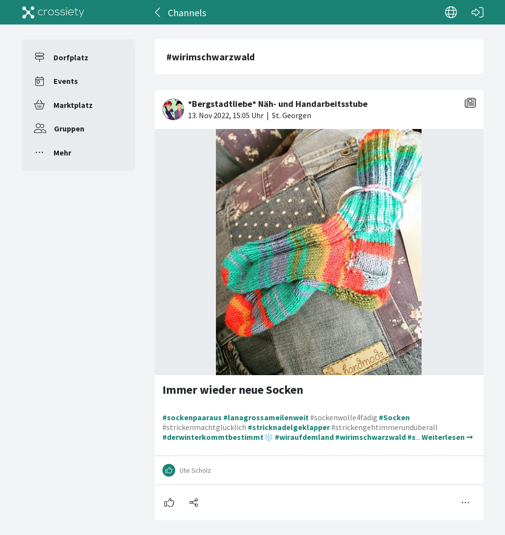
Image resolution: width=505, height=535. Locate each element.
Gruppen (69, 128)
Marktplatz (73, 105)
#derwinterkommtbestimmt (213, 437)
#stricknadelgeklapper (289, 427)
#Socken (394, 417)
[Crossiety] (53, 12)
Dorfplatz (70, 57)
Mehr (62, 152)
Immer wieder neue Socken (232, 389)
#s (411, 437)
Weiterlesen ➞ (447, 437)
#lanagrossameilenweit (266, 417)
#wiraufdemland (304, 437)
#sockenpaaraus (192, 417)
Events (65, 81)
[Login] (477, 12)
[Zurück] (158, 12)
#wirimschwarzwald (370, 437)
